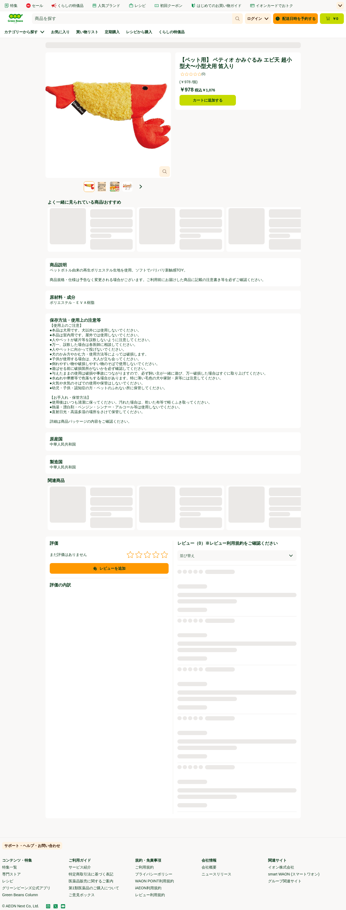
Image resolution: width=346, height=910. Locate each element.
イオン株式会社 (281, 867)
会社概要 (209, 867)
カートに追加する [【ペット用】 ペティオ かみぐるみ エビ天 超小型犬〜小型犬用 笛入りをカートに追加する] (208, 100)
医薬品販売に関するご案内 (91, 881)
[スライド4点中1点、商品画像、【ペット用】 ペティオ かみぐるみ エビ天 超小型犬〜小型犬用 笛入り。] (108, 115)
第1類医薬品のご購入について (94, 888)
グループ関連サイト (285, 881)
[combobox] (132, 18)
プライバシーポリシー (153, 874)
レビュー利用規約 (150, 895)
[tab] (89, 186)
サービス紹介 (80, 867)
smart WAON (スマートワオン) (293, 874)
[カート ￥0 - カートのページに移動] (332, 18)
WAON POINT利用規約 (154, 881)
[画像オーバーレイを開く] (164, 171)
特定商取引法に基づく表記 (91, 874)
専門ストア (11, 874)
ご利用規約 (144, 867)
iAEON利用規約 (148, 888)
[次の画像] (140, 186)
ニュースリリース (216, 874)
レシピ (7, 881)
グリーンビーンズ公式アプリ (26, 888)
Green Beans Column (20, 895)
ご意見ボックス (82, 895)
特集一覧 (9, 867)
